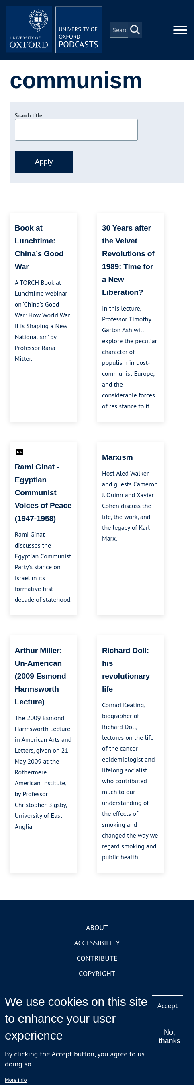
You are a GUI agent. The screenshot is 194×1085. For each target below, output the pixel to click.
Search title (28, 115)
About (97, 927)
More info (16, 1079)
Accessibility (97, 942)
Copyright (97, 973)
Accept (167, 1005)
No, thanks (169, 1036)
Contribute (96, 958)
